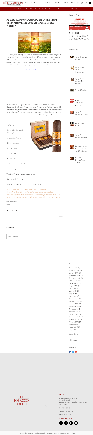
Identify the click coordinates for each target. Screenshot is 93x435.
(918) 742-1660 (75, 9)
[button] (38, 3)
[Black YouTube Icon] (90, 2)
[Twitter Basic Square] (73, 352)
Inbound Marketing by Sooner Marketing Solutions (61, 433)
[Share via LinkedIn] (17, 210)
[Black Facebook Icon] (77, 2)
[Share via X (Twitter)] (12, 210)
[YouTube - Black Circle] (76, 423)
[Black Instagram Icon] (86, 2)
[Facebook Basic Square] (70, 352)
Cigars (8, 204)
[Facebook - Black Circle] (61, 423)
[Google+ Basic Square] (76, 352)
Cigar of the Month (11, 202)
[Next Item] (87, 24)
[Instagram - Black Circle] (66, 423)
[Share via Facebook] (7, 210)
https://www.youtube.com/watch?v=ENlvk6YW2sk (21, 70)
